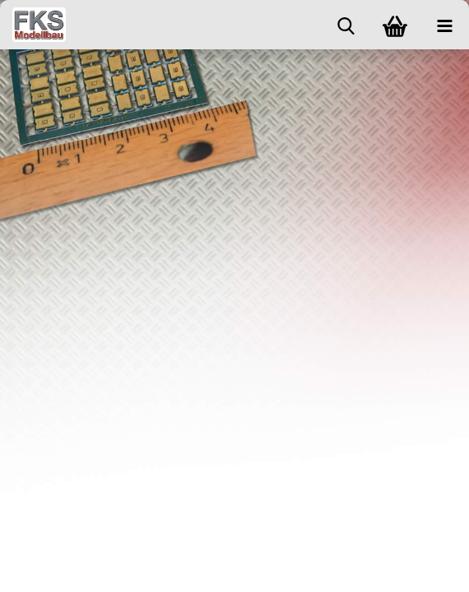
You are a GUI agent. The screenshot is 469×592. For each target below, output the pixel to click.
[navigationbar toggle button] (444, 24)
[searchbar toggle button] (345, 24)
